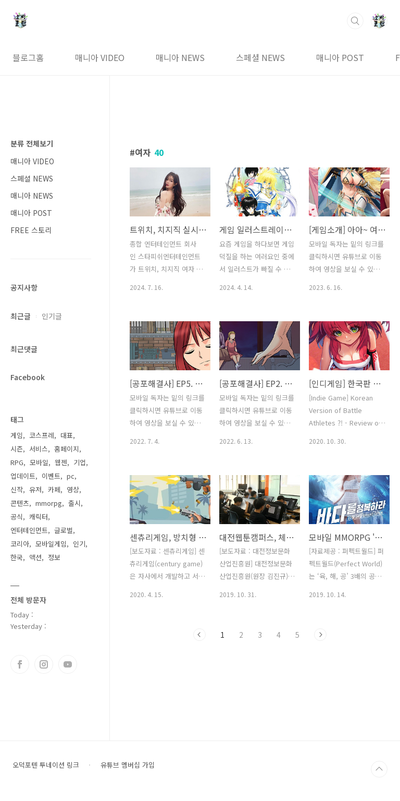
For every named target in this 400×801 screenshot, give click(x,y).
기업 (79, 462)
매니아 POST (340, 57)
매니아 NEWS (180, 57)
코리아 (19, 544)
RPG (16, 462)
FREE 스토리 (31, 230)
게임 (16, 435)
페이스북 (19, 664)
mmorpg (48, 503)
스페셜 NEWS (260, 57)
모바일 (39, 462)
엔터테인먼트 (29, 530)
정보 (54, 557)
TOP (379, 769)
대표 (66, 435)
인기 (79, 544)
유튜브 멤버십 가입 (128, 765)
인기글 (52, 316)
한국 (16, 557)
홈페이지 (66, 449)
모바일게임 (51, 544)
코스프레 (41, 435)
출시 (74, 503)
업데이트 (22, 476)
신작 (16, 489)
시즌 (16, 449)
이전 (199, 634)
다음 (320, 634)
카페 (54, 489)
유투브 (67, 664)
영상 (73, 489)
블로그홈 (28, 57)
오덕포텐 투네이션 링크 (45, 765)
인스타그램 (43, 664)
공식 (16, 516)
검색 (355, 21)
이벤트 (51, 476)
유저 (35, 489)
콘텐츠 (19, 503)
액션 (35, 557)
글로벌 (63, 530)
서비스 (38, 449)
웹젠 (61, 462)
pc (70, 476)
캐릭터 (38, 516)
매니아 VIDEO (99, 57)
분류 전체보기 (31, 143)
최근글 (20, 316)
